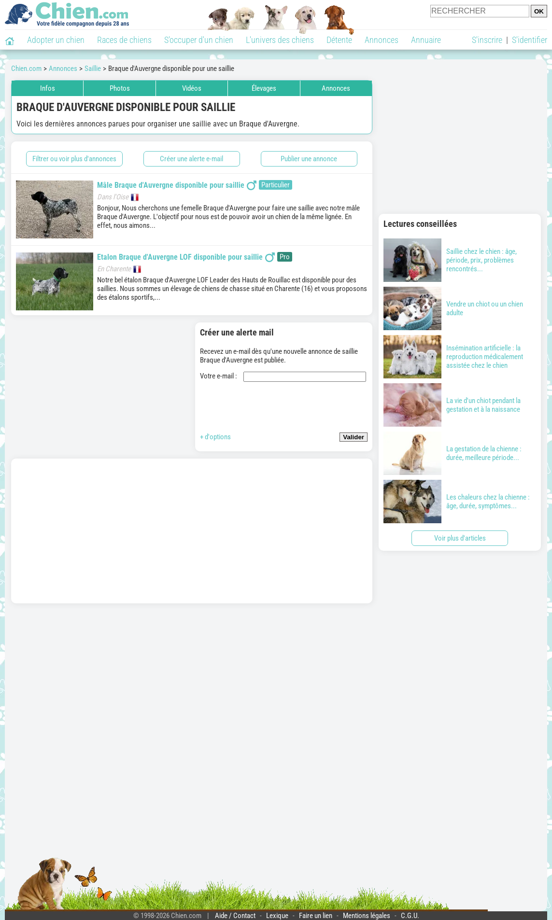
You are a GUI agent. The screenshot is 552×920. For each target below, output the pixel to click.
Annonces (381, 40)
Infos (47, 88)
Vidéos (191, 88)
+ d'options (215, 436)
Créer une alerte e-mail (191, 158)
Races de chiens (124, 40)
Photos (120, 88)
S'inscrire (487, 40)
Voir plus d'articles (460, 538)
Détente (339, 40)
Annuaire (426, 40)
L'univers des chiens (280, 40)
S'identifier (529, 40)
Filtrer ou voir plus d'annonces (74, 158)
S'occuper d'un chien (198, 40)
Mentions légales (366, 915)
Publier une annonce (309, 158)
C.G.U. (410, 915)
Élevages (264, 88)
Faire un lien (315, 915)
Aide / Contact (235, 915)
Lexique (277, 915)
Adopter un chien (56, 40)
